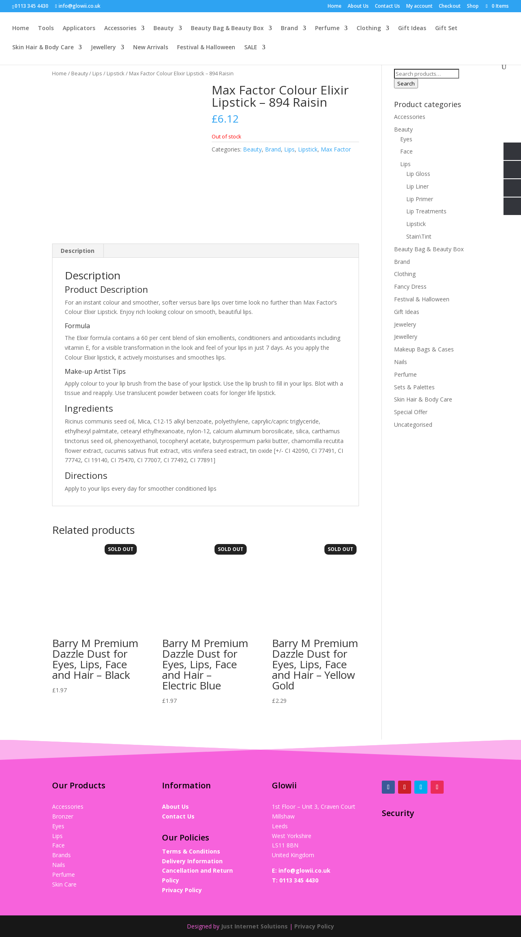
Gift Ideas (412, 29)
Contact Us (387, 6)
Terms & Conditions (191, 851)
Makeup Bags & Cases (424, 349)
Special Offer (410, 412)
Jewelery (405, 324)
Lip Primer (419, 199)
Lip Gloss (418, 174)
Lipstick (116, 73)
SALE (250, 48)
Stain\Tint (418, 236)
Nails (400, 362)
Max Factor (336, 149)
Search (406, 83)
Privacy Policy (182, 889)
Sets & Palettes (414, 387)
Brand (289, 29)
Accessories (120, 29)
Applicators (79, 29)
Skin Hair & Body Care (43, 48)
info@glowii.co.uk (304, 870)
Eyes (406, 139)
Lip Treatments (426, 211)
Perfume (327, 29)
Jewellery (103, 48)
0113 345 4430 (298, 880)
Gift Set (446, 29)
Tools (46, 29)
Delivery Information (192, 861)
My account (419, 6)
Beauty (163, 29)
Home (334, 6)
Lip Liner (417, 186)
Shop (473, 6)
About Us (358, 6)
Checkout (450, 6)
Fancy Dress (410, 286)
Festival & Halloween (206, 48)
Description (77, 250)
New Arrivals (150, 48)
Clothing (369, 29)
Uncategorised (413, 424)
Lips (97, 73)
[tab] (78, 250)
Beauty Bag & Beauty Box (227, 29)
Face (406, 151)
